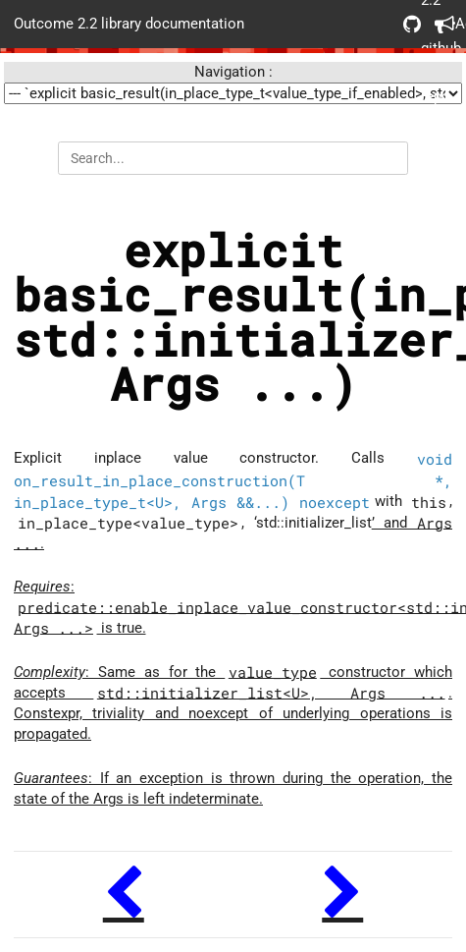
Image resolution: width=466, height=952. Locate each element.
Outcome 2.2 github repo (412, 24)
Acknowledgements (443, 24)
